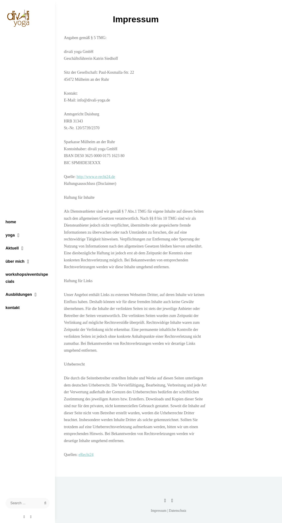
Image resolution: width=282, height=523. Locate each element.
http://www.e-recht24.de (95, 176)
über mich (15, 261)
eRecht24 (85, 454)
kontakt (13, 308)
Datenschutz (177, 510)
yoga (10, 235)
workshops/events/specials (27, 278)
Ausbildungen (19, 294)
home (11, 222)
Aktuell (12, 248)
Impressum (158, 510)
